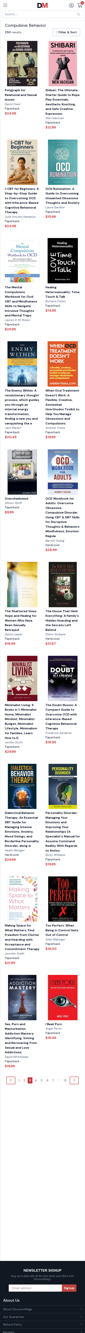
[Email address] (35, 1288)
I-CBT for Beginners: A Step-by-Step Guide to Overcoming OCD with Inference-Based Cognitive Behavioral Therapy (22, 200)
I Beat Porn (53, 1024)
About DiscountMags (17, 1309)
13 (65, 1080)
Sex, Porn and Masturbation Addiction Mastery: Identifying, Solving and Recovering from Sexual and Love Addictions (21, 1038)
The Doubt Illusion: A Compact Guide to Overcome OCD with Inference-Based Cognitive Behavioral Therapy (61, 717)
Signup (69, 1288)
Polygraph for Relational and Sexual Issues (21, 95)
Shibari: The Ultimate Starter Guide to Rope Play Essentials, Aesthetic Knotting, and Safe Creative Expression (62, 102)
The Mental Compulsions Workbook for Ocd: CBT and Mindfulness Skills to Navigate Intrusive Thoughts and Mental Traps (21, 301)
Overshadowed (16, 499)
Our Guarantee (13, 1317)
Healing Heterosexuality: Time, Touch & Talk (62, 292)
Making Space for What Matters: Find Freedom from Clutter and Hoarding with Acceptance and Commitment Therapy (22, 937)
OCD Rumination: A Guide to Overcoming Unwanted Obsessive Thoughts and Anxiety (62, 196)
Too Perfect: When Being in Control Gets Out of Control (61, 930)
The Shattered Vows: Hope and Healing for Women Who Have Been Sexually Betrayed (21, 620)
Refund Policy (12, 1324)
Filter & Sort (66, 32)
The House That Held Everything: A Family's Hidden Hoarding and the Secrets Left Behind (62, 620)
